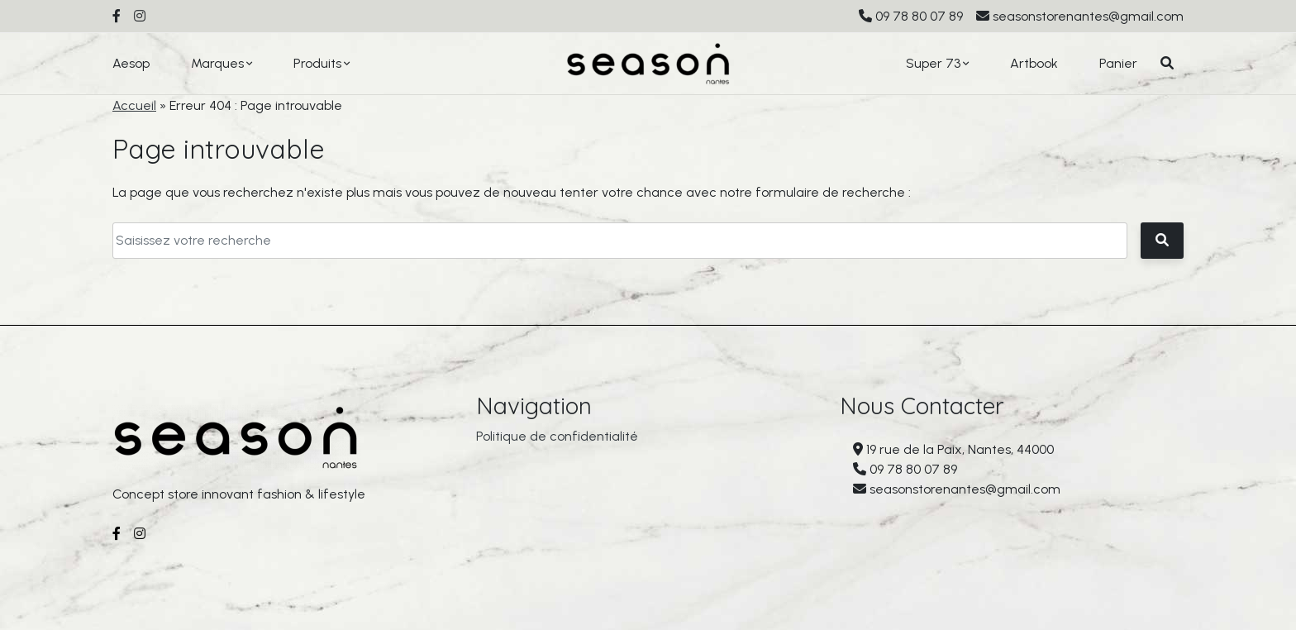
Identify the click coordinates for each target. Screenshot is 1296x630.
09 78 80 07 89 (919, 16)
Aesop (131, 63)
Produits (317, 63)
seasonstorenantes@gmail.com (1088, 16)
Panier (1118, 63)
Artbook (1034, 63)
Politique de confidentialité (557, 442)
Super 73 (933, 63)
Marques (217, 63)
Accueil (134, 105)
